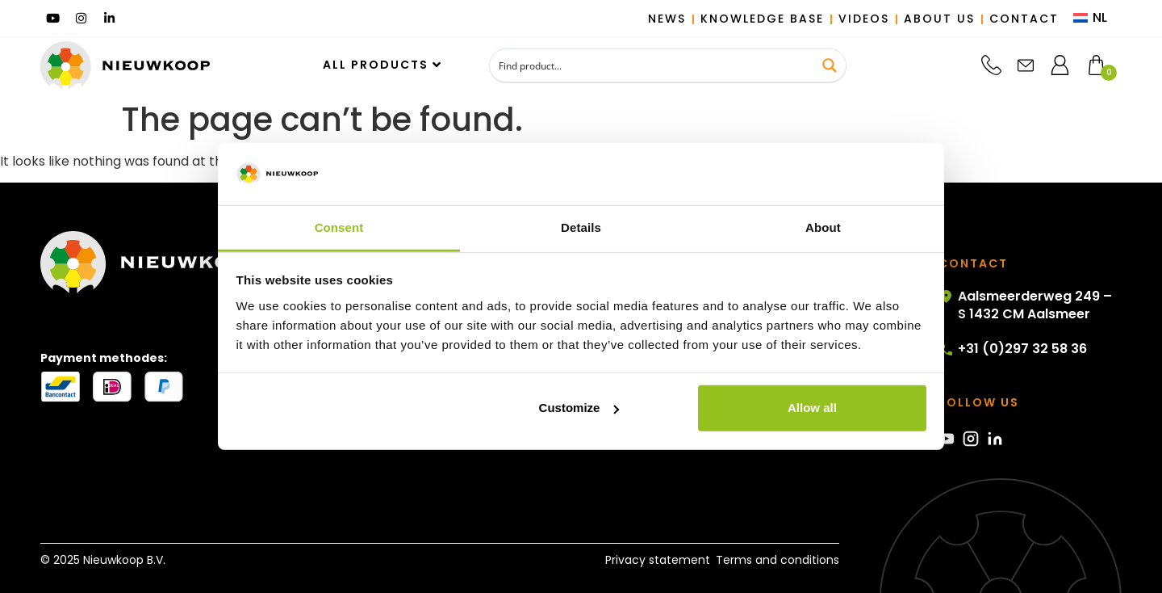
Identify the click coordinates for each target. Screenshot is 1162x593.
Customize (579, 407)
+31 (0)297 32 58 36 (1012, 349)
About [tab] (823, 227)
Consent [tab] (339, 227)
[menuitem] (1090, 18)
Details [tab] (581, 227)
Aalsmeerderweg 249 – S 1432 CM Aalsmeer (1025, 305)
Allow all (812, 407)
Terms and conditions (777, 560)
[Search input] (652, 65)
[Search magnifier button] (829, 65)
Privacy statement (651, 560)
